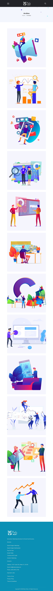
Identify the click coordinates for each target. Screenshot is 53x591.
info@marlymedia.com (15, 567)
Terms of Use (10, 576)
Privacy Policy (10, 579)
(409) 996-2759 (15, 569)
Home (23, 15)
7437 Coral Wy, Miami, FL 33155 (20, 564)
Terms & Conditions (12, 581)
